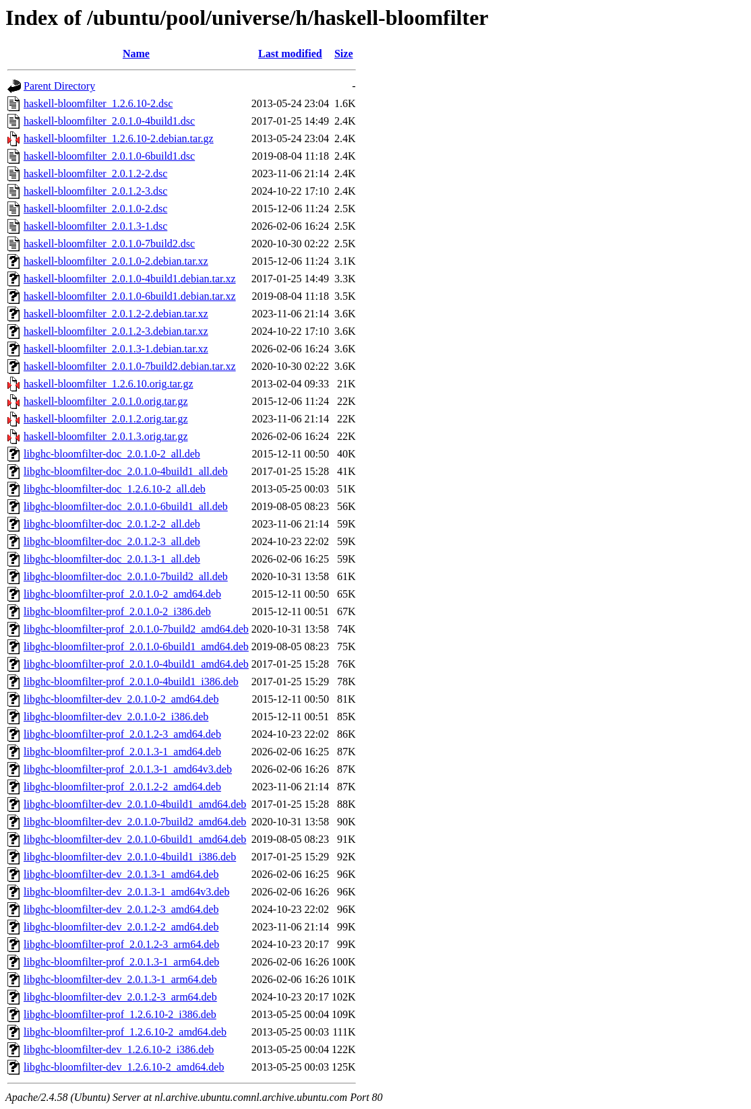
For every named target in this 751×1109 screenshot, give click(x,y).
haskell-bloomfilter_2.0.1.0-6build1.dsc (109, 156)
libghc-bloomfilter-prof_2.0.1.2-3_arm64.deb (121, 944)
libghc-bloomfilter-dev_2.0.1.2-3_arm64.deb (120, 997)
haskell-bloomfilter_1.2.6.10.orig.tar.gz (108, 383)
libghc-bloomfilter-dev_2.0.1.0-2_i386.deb (116, 716)
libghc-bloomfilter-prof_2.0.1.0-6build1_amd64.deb (136, 646)
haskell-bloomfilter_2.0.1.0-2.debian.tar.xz (116, 261)
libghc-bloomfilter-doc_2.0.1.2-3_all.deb (112, 541)
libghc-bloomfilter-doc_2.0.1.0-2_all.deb (112, 454)
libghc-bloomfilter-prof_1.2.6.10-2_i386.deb (120, 1014)
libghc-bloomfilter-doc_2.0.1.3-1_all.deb (112, 559)
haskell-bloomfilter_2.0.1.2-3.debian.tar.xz (116, 331)
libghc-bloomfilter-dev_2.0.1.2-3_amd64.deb (121, 909)
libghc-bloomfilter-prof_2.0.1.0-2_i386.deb (117, 611)
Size (343, 53)
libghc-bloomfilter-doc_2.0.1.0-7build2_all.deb (126, 576)
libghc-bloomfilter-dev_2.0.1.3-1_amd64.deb (121, 874)
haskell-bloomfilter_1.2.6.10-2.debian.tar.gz (119, 138)
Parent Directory (59, 86)
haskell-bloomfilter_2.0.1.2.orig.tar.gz (106, 418)
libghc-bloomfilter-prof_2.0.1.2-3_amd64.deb (122, 734)
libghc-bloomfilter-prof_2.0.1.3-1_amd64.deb (122, 751)
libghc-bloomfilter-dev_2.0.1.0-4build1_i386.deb (130, 856)
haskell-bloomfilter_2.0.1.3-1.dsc (95, 226)
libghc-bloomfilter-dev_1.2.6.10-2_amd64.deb (124, 1067)
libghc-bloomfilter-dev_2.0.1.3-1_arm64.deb (120, 979)
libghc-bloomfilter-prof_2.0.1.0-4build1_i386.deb (131, 681)
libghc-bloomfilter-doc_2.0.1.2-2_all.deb (112, 524)
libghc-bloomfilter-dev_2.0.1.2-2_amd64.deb (121, 926)
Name (136, 53)
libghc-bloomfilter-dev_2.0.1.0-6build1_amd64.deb (135, 839)
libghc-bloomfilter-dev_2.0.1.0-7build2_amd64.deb (135, 821)
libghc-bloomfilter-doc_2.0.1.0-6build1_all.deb (126, 506)
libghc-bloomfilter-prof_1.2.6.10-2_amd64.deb (125, 1032)
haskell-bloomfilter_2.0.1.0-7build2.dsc (109, 243)
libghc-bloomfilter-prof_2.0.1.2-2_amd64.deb (122, 786)
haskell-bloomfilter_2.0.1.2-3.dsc (95, 191)
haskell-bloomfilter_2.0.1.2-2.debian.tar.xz (116, 313)
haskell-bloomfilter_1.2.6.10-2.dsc (98, 103)
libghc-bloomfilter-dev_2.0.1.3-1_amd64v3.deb (126, 891)
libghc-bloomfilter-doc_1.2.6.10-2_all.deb (115, 489)
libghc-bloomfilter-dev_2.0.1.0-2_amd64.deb (121, 699)
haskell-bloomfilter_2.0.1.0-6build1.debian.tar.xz (130, 296)
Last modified (290, 53)
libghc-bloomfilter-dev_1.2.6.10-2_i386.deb (119, 1049)
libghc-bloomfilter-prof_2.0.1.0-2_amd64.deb (122, 594)
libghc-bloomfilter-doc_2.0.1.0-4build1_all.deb (126, 471)
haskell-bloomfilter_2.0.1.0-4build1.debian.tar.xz (130, 278)
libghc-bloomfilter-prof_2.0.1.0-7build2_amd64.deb (136, 629)
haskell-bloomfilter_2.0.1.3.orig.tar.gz (106, 436)
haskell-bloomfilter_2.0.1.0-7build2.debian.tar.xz (130, 366)
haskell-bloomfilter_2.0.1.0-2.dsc (95, 208)
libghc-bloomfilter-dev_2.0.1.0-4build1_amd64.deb (135, 804)
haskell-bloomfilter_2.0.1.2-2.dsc (95, 173)
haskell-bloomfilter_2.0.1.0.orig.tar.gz (106, 401)
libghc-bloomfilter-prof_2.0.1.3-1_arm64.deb (121, 962)
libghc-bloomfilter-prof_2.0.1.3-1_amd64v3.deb (128, 769)
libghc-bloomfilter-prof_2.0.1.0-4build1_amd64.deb (136, 664)
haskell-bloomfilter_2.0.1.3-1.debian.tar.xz (116, 348)
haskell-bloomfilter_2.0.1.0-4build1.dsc (109, 121)
